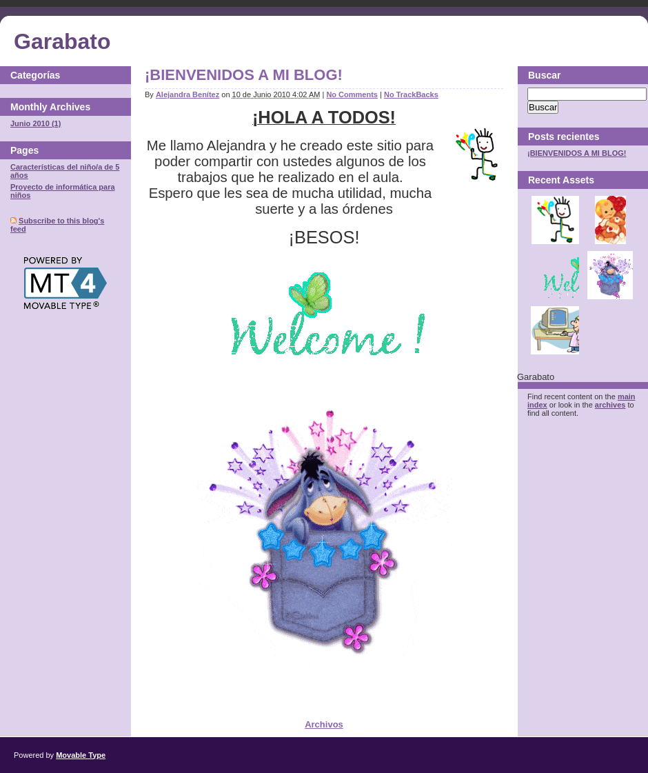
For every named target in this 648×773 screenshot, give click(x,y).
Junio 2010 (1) (35, 123)
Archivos (324, 724)
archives (610, 405)
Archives (70, 106)
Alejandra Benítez (187, 94)
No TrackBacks (411, 94)
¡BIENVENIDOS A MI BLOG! (244, 74)
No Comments (352, 94)
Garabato (62, 41)
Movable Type (80, 755)
